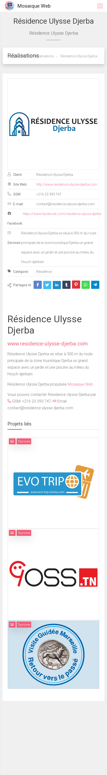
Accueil (20, 56)
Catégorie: (18, 271)
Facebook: (15, 218)
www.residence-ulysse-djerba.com (47, 344)
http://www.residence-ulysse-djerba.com (66, 184)
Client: (15, 174)
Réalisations (44, 56)
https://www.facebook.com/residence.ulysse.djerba (62, 214)
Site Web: (17, 184)
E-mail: (15, 204)
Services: (14, 238)
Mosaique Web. (81, 384)
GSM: (14, 194)
